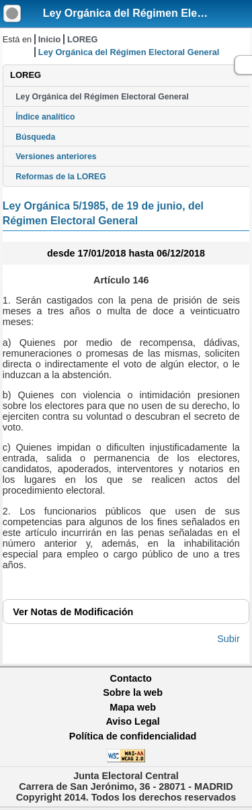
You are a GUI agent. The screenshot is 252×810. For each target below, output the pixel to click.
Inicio (49, 39)
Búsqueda (35, 137)
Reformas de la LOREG (60, 176)
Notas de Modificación (73, 611)
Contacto (131, 678)
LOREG (82, 39)
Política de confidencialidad (133, 736)
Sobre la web (133, 692)
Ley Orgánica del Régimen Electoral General (102, 96)
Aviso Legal (132, 721)
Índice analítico (45, 117)
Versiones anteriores (55, 156)
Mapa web (133, 707)
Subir (228, 638)
